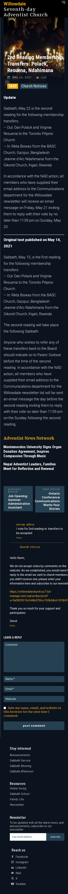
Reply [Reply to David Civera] (12, 626)
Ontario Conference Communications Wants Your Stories (47, 501)
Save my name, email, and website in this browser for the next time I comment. (32, 712)
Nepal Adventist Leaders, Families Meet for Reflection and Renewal (29, 466)
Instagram (22, 862)
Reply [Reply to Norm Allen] (19, 538)
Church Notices (33, 86)
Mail (18, 873)
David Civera (30, 547)
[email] (28, 837)
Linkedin (21, 867)
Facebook (22, 856)
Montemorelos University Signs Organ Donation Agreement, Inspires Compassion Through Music (32, 451)
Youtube (21, 884)
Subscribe (55, 837)
